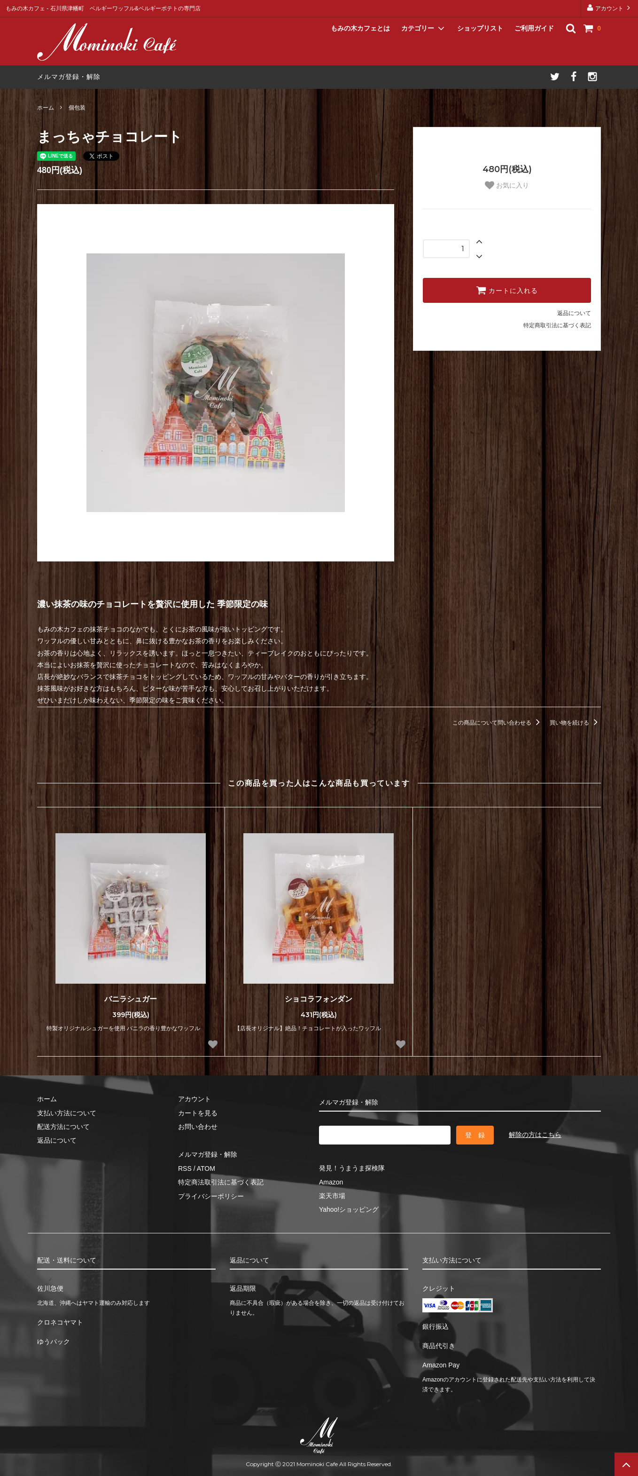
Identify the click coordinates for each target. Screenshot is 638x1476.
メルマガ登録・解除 (69, 76)
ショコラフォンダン (318, 999)
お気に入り (507, 185)
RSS (185, 1168)
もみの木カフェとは (360, 28)
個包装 (77, 107)
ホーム (45, 107)
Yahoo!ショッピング (349, 1209)
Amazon (331, 1182)
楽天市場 (332, 1196)
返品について (574, 313)
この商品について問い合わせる (497, 722)
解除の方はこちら (535, 1134)
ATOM (206, 1168)
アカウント (609, 8)
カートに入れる (507, 290)
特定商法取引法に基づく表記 (221, 1182)
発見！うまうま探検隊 (352, 1168)
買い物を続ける (575, 722)
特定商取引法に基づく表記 (557, 325)
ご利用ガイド (534, 28)
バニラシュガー (130, 999)
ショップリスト (480, 28)
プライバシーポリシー (211, 1196)
